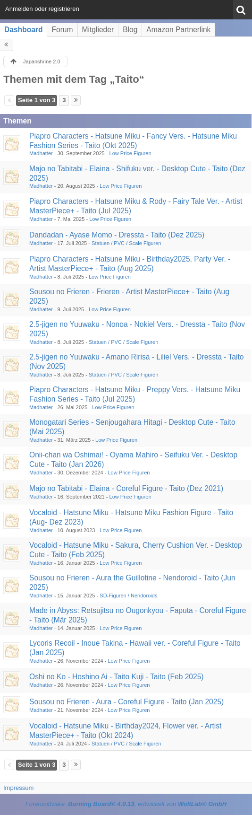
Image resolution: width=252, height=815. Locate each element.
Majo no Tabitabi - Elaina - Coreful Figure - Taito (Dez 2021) (126, 488)
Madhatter (41, 153)
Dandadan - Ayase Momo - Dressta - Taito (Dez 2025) (116, 235)
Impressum (18, 787)
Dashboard (23, 30)
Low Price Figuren (130, 153)
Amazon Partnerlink (178, 30)
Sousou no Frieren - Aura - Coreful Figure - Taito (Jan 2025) (126, 702)
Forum (62, 30)
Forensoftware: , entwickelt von (126, 803)
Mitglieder (98, 30)
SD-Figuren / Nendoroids (128, 595)
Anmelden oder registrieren (42, 8)
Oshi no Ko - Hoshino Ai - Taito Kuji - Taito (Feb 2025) (116, 677)
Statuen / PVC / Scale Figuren (126, 243)
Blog (130, 30)
